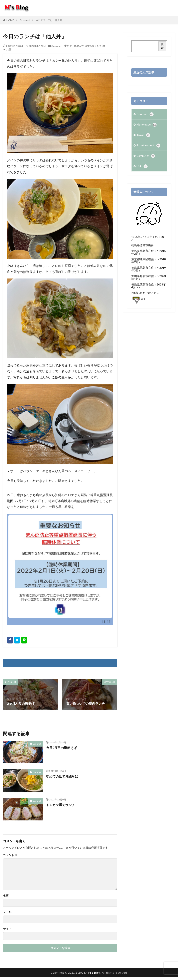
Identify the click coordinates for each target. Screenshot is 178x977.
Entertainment (149, 146)
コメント (10, 855)
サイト (7, 928)
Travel (143, 136)
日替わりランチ (93, 45)
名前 (6, 895)
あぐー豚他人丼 (75, 45)
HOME (10, 20)
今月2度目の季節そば (61, 748)
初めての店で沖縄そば (62, 776)
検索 (162, 46)
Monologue (147, 125)
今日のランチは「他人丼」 (50, 20)
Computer (146, 157)
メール (7, 912)
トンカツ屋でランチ (60, 805)
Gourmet (25, 20)
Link (142, 168)
